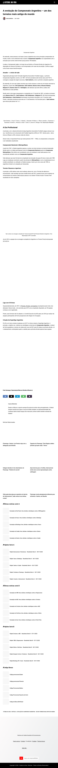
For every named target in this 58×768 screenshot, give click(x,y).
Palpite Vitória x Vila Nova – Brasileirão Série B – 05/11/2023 (24, 647)
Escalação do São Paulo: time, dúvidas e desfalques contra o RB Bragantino (27, 511)
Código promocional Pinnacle (17, 681)
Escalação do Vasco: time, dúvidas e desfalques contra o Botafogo (25, 517)
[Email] (29, 396)
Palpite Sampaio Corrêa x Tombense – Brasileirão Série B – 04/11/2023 (27, 654)
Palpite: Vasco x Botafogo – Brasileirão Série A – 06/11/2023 (24, 558)
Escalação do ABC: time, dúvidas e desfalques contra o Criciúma (25, 599)
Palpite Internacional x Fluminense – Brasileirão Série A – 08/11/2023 (26, 551)
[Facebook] (5, 396)
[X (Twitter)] (11, 396)
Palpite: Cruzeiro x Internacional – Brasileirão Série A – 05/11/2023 (25, 579)
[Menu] (54, 2)
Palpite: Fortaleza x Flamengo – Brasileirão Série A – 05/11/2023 (25, 572)
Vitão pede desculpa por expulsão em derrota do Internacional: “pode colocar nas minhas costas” (15, 496)
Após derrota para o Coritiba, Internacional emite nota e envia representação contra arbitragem (41, 470)
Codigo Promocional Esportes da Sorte (19, 695)
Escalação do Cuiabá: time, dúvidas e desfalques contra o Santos (25, 531)
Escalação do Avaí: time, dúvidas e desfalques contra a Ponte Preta (25, 620)
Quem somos (16, 741)
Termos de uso (41, 741)
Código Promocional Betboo (16, 688)
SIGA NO (24, 748)
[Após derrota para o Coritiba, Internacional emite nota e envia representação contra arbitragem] (42, 457)
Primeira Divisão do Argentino (29, 306)
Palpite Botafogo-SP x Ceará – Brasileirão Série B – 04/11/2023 (25, 660)
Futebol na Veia (7, 711)
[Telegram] (17, 396)
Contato (23, 741)
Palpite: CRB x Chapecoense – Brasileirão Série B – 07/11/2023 (25, 640)
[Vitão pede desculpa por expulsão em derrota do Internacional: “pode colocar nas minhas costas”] (15, 483)
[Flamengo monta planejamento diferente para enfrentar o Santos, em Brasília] (42, 483)
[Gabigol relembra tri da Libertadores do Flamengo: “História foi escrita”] (15, 457)
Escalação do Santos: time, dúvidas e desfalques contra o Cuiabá (25, 538)
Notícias (14, 711)
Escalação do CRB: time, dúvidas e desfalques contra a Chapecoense (26, 592)
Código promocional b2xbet (16, 674)
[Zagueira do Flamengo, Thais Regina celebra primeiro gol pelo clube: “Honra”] (42, 432)
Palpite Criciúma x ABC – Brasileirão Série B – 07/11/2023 (23, 633)
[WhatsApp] (23, 396)
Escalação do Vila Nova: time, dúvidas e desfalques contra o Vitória (25, 613)
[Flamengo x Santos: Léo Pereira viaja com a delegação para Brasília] (15, 432)
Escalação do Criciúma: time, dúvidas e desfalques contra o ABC (25, 606)
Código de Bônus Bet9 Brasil (16, 701)
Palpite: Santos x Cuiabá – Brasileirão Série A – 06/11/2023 (24, 565)
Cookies (34, 741)
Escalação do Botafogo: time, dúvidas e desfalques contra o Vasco (25, 524)
